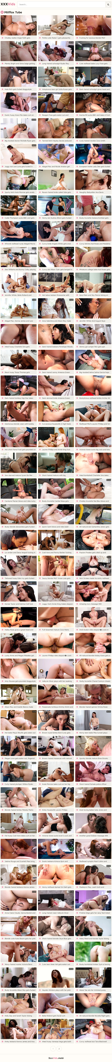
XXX (8, 4)
